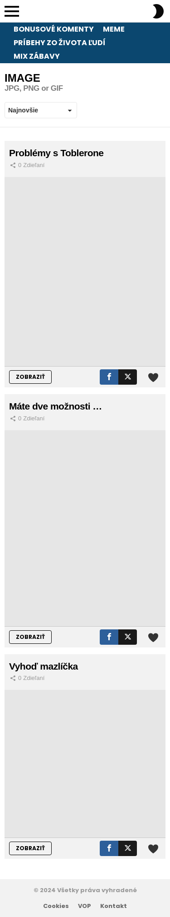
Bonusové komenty (54, 29)
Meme (114, 29)
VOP (84, 906)
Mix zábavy (37, 56)
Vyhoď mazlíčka (43, 666)
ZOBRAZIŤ (30, 377)
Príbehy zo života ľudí (60, 42)
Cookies (56, 906)
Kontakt (113, 906)
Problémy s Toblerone (56, 153)
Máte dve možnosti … (55, 406)
